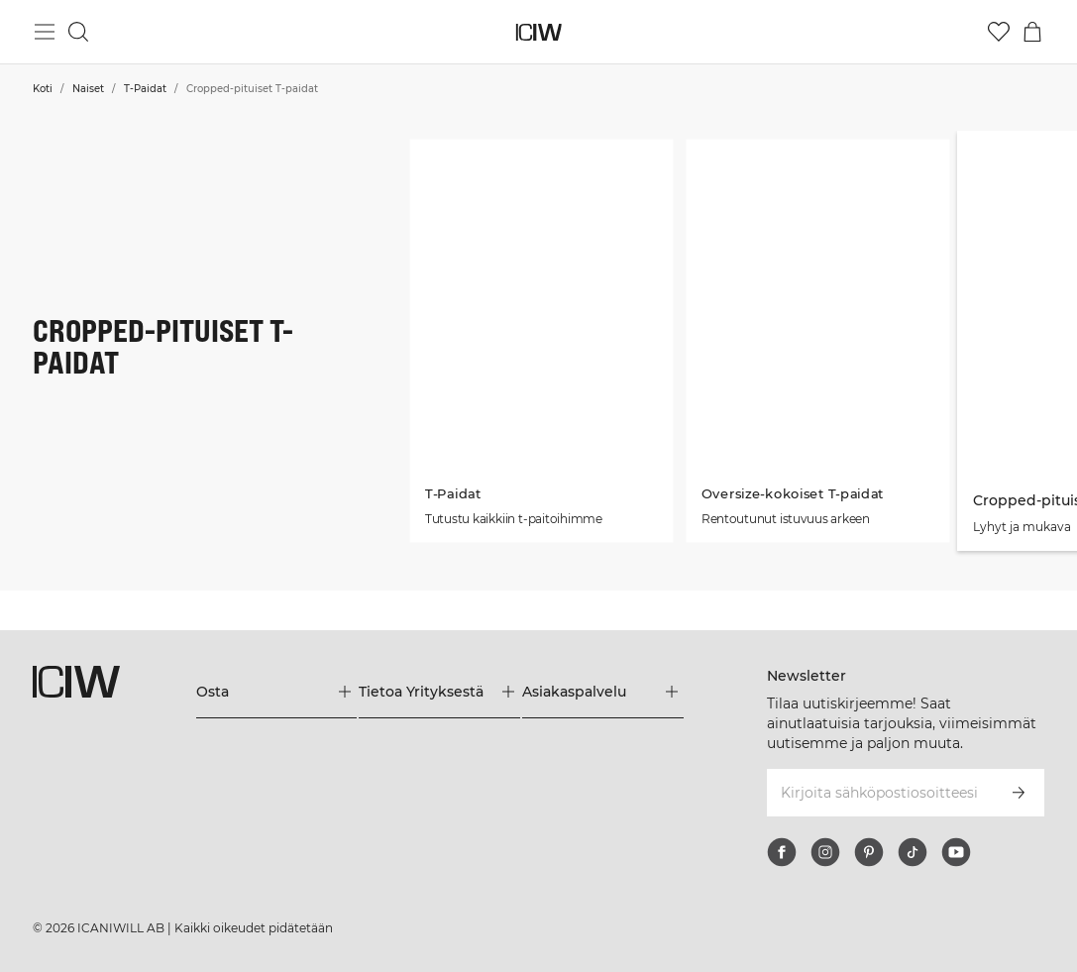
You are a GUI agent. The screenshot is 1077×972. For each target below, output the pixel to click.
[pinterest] (869, 852)
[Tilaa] (1018, 792)
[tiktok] (912, 852)
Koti (43, 88)
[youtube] (956, 852)
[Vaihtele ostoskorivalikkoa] (1032, 32)
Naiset (88, 88)
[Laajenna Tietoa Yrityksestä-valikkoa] (439, 691)
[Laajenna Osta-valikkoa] (277, 691)
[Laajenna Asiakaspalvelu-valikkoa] (603, 691)
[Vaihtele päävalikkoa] (44, 32)
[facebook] (782, 852)
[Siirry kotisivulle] (538, 32)
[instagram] (825, 852)
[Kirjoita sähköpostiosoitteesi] (879, 792)
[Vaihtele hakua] (78, 32)
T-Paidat (145, 88)
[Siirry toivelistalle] (999, 32)
